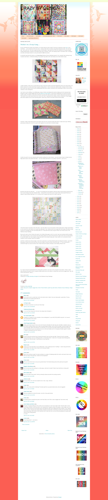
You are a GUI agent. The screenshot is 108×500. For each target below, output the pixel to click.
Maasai (77, 262)
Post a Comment (25, 424)
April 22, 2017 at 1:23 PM (29, 349)
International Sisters (80, 254)
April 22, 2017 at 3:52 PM (29, 369)
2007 (78, 212)
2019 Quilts (81, 36)
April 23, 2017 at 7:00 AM (29, 388)
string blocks (78, 318)
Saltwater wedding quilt (80, 280)
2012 (78, 203)
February (80, 192)
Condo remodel (79, 236)
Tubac (77, 289)
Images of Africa (79, 252)
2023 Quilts (38, 36)
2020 (78, 139)
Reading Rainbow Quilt (80, 278)
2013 (78, 201)
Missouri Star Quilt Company (79, 267)
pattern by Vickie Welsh (45, 93)
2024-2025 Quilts (30, 36)
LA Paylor (26, 303)
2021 (78, 138)
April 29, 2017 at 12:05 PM (29, 421)
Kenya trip (78, 258)
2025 (78, 130)
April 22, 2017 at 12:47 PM (29, 342)
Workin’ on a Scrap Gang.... (80, 167)
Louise (25, 418)
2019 (78, 141)
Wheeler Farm (79, 296)
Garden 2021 (78, 242)
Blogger (59, 497)
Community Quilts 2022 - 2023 (49, 36)
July (79, 156)
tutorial (77, 322)
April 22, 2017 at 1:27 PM (29, 357)
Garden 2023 (78, 246)
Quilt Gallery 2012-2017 (33, 38)
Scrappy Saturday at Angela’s (32, 276)
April (79, 161)
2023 (78, 134)
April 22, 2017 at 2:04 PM (29, 363)
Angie (25, 385)
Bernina (77, 227)
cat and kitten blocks (80, 302)
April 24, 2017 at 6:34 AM (29, 415)
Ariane (25, 360)
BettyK (25, 344)
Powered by (82, 105)
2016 (78, 196)
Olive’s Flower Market (42, 287)
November (80, 148)
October (80, 150)
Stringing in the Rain (80, 287)
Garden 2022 (78, 244)
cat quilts (30, 287)
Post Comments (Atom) (50, 433)
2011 (78, 205)
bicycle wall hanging (80, 300)
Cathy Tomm (26, 391)
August (79, 154)
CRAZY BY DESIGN (40, 8)
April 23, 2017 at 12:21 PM (29, 395)
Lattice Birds (78, 260)
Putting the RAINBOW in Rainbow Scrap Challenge (81, 186)
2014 (78, 200)
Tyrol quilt (78, 291)
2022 (78, 136)
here (66, 47)
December (80, 147)
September (80, 152)
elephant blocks (79, 304)
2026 (78, 129)
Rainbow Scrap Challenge (63, 287)
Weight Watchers (79, 293)
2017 (78, 145)
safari (77, 314)
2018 (78, 143)
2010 (78, 207)
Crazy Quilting (79, 238)
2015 (78, 198)
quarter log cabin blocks (53, 287)
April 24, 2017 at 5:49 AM (29, 401)
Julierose (26, 379)
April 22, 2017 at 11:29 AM (29, 312)
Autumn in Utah (79, 225)
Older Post (70, 430)
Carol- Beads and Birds (29, 404)
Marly (25, 295)
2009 (78, 209)
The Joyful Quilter (28, 315)
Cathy (25, 397)
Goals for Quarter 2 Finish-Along (81, 180)
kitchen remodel (79, 308)
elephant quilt (78, 306)
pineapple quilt (79, 310)
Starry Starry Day (79, 282)
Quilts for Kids (78, 274)
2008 (78, 210)
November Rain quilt (80, 270)
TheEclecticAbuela (28, 309)
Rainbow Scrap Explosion (80, 176)
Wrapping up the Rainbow (81, 164)
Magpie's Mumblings (28, 366)
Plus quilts (78, 272)
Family (77, 240)
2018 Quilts (24, 38)
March (79, 190)
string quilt (78, 320)
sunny (25, 352)
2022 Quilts (59, 36)
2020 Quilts (74, 36)
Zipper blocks (78, 298)
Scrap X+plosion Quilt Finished (80, 172)
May (79, 159)
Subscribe (81, 100)
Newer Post (24, 430)
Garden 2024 (78, 248)
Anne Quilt (78, 223)
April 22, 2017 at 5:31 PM (29, 376)
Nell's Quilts (26, 372)
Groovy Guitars (79, 250)
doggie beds (35, 287)
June (79, 157)
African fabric (78, 219)
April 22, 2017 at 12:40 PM (29, 332)
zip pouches (78, 324)
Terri (25, 334)
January (80, 194)
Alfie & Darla (78, 221)
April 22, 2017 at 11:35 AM (29, 320)
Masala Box (78, 264)
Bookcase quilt (79, 231)
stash (77, 316)
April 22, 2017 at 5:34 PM (29, 382)
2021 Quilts (66, 36)
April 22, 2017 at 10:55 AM (29, 306)
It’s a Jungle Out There (80, 256)
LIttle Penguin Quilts (28, 323)
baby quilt (26, 287)
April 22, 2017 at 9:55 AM (29, 300)
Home (23, 36)
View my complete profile (84, 81)
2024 (78, 132)
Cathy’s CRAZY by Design (81, 233)
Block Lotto (78, 229)
